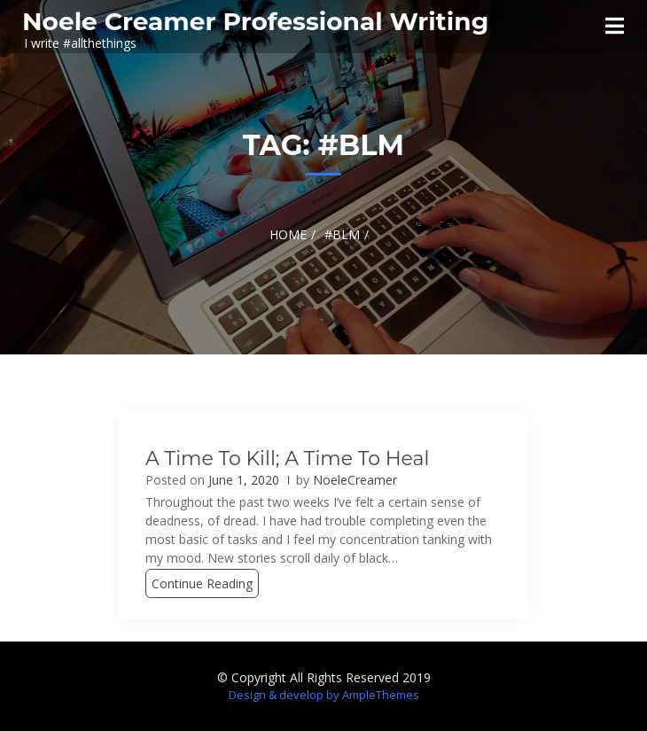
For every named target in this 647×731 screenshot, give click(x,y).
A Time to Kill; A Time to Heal (287, 458)
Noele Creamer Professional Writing (255, 21)
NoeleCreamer (355, 479)
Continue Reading (202, 583)
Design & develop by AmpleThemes (324, 695)
